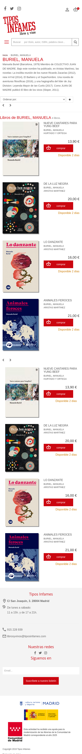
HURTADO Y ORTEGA (55, 133)
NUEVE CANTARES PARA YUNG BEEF (60, 125)
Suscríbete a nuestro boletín (41, 680)
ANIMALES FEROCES (58, 300)
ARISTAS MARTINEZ (54, 191)
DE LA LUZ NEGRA (56, 183)
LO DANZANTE (53, 242)
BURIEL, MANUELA (54, 130)
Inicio (5, 55)
